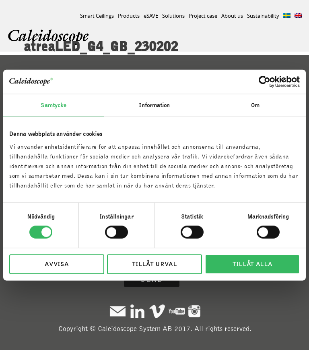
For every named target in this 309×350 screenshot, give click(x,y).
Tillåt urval (154, 263)
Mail (117, 311)
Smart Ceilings (97, 15)
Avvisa (56, 263)
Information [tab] (154, 105)
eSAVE (151, 15)
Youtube (177, 311)
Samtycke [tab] (53, 105)
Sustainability (263, 15)
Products (129, 15)
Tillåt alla (252, 263)
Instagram (194, 311)
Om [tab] (255, 105)
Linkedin (137, 311)
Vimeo (157, 311)
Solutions (173, 15)
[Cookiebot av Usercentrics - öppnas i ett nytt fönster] (264, 82)
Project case (203, 15)
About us (232, 15)
